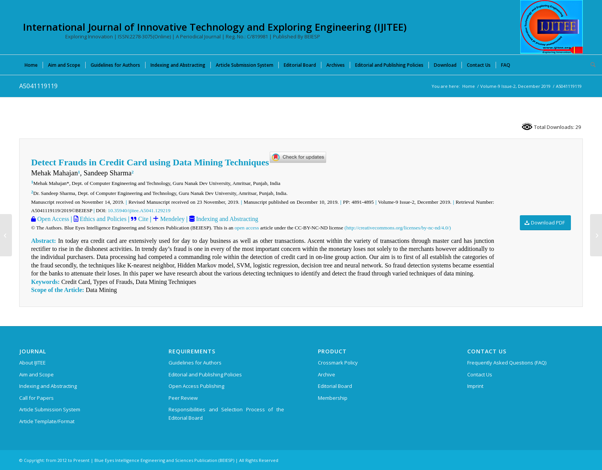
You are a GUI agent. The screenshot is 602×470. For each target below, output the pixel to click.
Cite (143, 219)
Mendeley (172, 219)
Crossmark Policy (338, 362)
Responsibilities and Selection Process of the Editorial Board (226, 413)
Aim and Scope (36, 374)
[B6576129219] (596, 235)
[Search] (590, 64)
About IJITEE (32, 362)
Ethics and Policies (102, 219)
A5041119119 (38, 86)
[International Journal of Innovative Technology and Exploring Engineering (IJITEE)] (551, 27)
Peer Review (183, 397)
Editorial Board (335, 386)
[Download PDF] (545, 222)
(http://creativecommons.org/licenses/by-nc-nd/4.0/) (397, 228)
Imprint (475, 386)
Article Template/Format (46, 421)
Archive (326, 374)
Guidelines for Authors (195, 362)
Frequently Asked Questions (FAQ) (506, 362)
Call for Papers (36, 397)
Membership (332, 397)
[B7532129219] (6, 235)
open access (247, 228)
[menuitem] (31, 64)
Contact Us (479, 374)
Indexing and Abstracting (226, 219)
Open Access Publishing (196, 386)
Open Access (52, 219)
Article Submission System (49, 409)
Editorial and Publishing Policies (205, 374)
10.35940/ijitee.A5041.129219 (139, 210)
